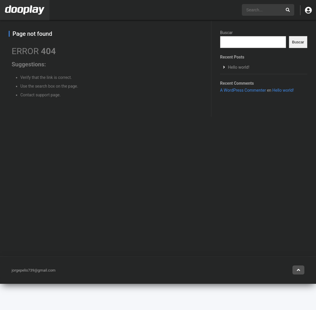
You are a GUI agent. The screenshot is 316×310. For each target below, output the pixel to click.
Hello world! (238, 67)
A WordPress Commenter (243, 90)
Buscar (226, 32)
